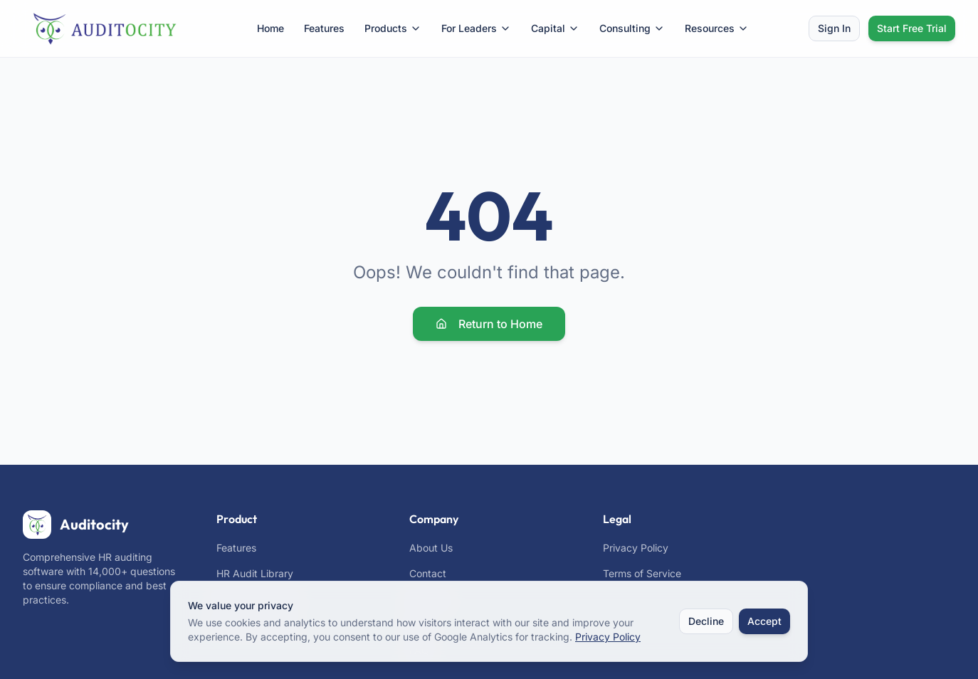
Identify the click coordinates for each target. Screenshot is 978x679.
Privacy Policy (635, 548)
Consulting (632, 28)
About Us (431, 548)
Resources (717, 28)
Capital (555, 28)
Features (324, 28)
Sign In (834, 28)
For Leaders (476, 28)
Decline (706, 621)
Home (270, 28)
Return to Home (489, 324)
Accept (764, 621)
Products (392, 28)
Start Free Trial (912, 28)
